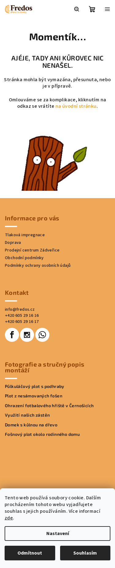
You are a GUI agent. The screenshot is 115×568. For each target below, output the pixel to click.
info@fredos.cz (20, 309)
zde (9, 518)
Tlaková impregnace (25, 235)
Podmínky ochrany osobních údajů (38, 265)
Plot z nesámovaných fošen (33, 395)
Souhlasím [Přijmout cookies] (85, 553)
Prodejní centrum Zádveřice (32, 250)
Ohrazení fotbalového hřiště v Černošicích (49, 405)
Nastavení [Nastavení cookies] (57, 533)
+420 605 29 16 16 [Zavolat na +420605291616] (22, 316)
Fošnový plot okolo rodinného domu (42, 434)
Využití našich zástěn (27, 415)
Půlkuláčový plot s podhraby (34, 386)
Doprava (13, 243)
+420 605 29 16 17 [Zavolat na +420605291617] (22, 322)
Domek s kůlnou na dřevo (31, 424)
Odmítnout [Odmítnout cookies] (29, 553)
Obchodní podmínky (24, 258)
